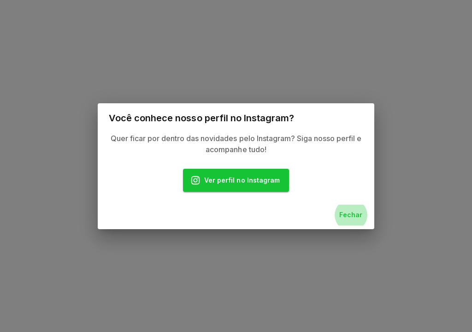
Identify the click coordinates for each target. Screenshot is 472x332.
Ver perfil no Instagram (236, 180)
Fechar (351, 215)
